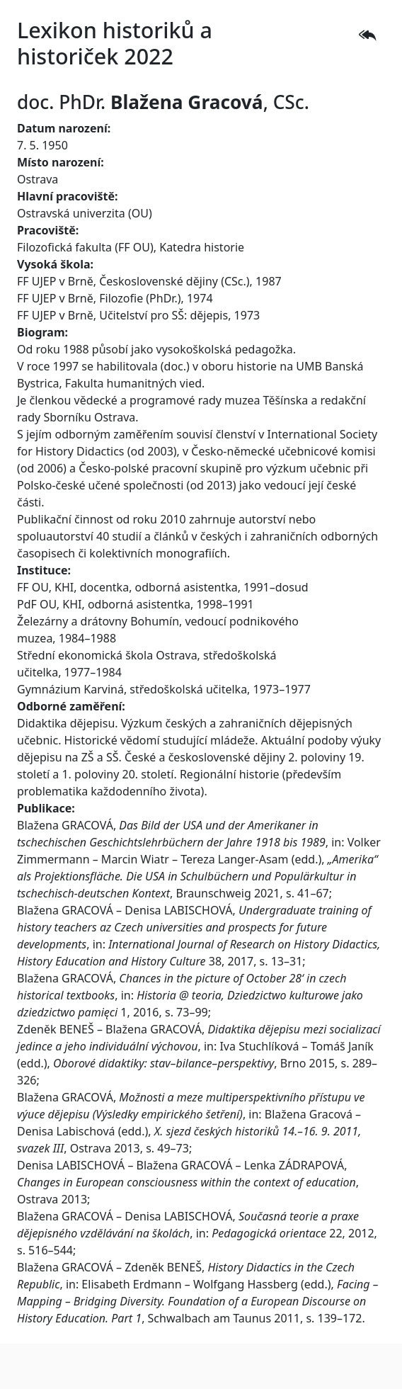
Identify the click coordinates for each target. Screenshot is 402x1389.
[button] (367, 34)
